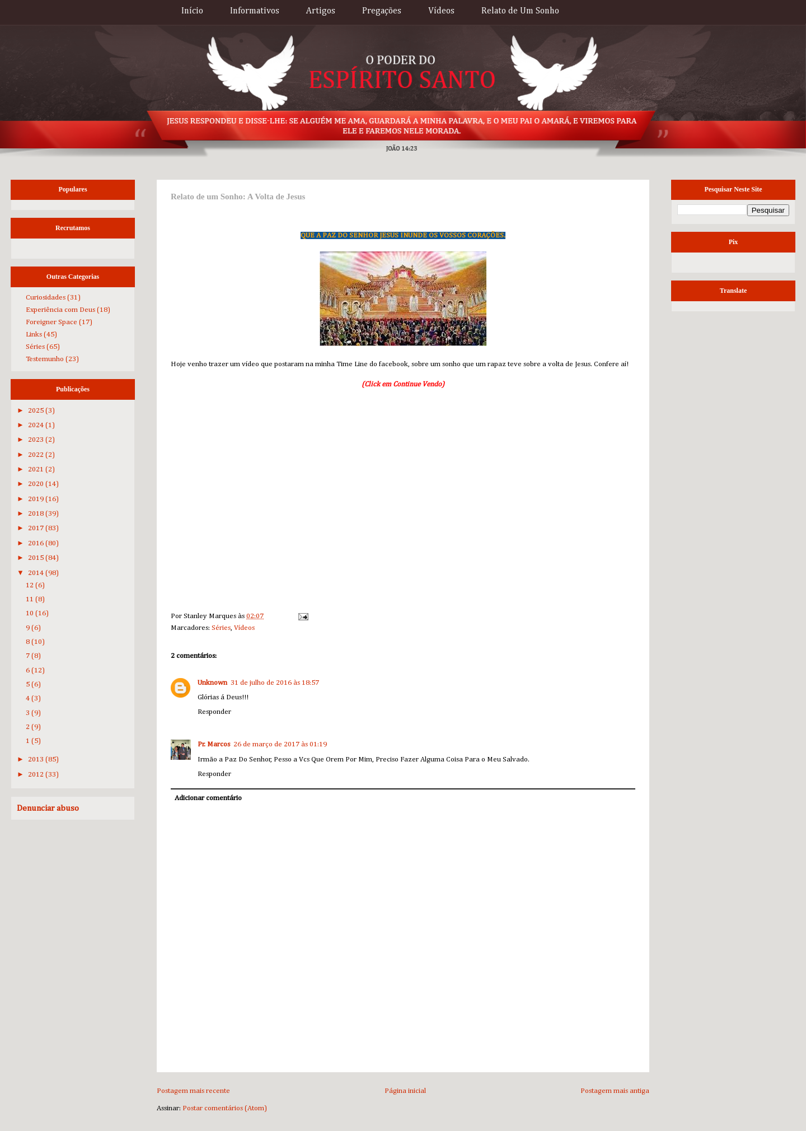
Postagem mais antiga (614, 1091)
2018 (36, 513)
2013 (36, 759)
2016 (36, 543)
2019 (36, 499)
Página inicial (405, 1091)
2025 (36, 410)
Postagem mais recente (193, 1091)
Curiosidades (45, 297)
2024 (36, 425)
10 (30, 613)
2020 (36, 484)
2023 (36, 439)
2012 (36, 774)
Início (192, 11)
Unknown (212, 682)
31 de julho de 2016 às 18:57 (275, 682)
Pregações (381, 11)
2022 (36, 455)
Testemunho (45, 359)
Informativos (254, 11)
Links (34, 334)
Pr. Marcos (214, 744)
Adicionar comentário (208, 798)
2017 (36, 528)
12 (30, 585)
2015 (36, 558)
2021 (36, 469)
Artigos (320, 11)
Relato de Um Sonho (520, 11)
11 (30, 599)
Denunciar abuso (48, 808)
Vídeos (441, 11)
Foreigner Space (51, 322)
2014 (36, 573)
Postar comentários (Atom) (224, 1108)
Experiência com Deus (60, 310)
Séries (221, 628)
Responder (214, 712)
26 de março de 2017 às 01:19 (280, 744)
